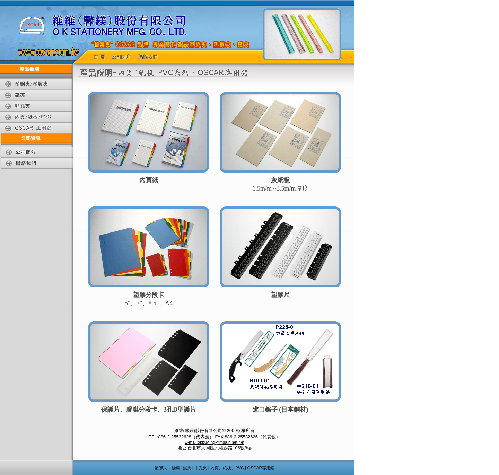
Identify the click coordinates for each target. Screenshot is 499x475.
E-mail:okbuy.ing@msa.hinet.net (214, 442)
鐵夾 (187, 468)
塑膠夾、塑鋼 (167, 468)
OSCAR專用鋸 (261, 468)
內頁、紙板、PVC (227, 468)
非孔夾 (200, 468)
